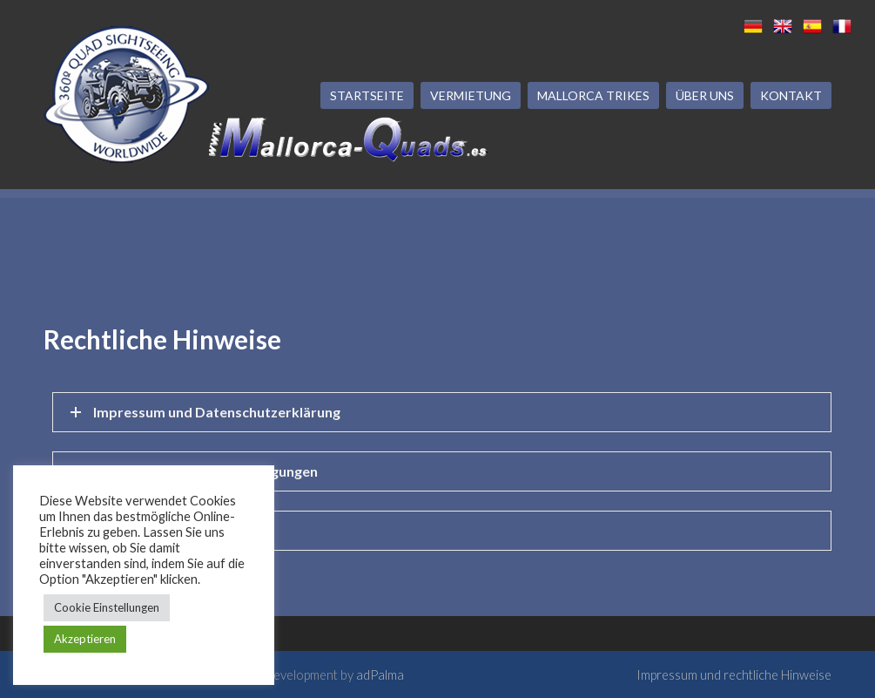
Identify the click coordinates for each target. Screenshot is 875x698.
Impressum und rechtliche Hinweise (733, 674)
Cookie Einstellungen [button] (106, 607)
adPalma (380, 674)
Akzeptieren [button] (85, 639)
